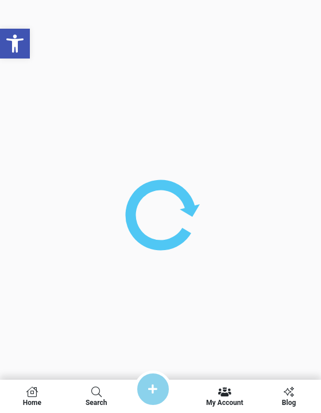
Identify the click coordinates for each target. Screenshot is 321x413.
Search (96, 396)
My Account (224, 396)
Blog (289, 396)
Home (32, 396)
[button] (15, 44)
